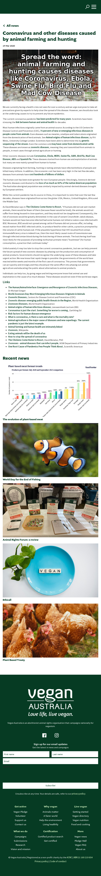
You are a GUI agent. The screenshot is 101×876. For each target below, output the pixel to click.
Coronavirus (40, 155)
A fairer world (50, 816)
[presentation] (23, 775)
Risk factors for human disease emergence (29, 313)
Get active (20, 806)
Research (20, 845)
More (81, 831)
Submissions (20, 840)
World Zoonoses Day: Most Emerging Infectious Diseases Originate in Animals (46, 293)
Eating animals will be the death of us (26, 333)
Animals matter (50, 811)
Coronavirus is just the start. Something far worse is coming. (38, 310)
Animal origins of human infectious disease (67, 137)
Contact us (20, 824)
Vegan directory (80, 816)
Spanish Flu (26, 159)
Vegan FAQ (80, 845)
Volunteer (20, 816)
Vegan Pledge (20, 811)
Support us (20, 820)
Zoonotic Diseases (17, 297)
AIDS (14, 159)
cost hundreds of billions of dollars (46, 174)
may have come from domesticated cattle (73, 143)
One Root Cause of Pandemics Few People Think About (35, 346)
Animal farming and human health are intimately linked (35, 326)
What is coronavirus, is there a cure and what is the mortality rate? (41, 316)
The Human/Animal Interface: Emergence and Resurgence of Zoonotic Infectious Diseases (52, 287)
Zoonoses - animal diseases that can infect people (33, 343)
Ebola (50, 155)
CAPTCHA (8, 766)
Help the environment (50, 820)
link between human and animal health (35, 122)
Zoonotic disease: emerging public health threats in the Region (39, 300)
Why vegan (50, 806)
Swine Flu (65, 155)
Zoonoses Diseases (18, 303)
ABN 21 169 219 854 (83, 857)
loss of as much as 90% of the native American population (67, 182)
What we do (20, 831)
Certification (50, 831)
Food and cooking (80, 824)
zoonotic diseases (40, 147)
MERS (57, 155)
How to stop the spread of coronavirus (27, 336)
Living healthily (50, 824)
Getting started (80, 811)
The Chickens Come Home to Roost (43, 206)
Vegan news (80, 836)
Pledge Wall (81, 840)
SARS (73, 155)
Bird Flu (81, 155)
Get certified (50, 840)
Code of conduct (58, 861)
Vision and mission (20, 849)
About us (80, 849)
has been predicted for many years (54, 118)
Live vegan (80, 806)
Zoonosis (13, 330)
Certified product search (50, 836)
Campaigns (20, 836)
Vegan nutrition (81, 820)
